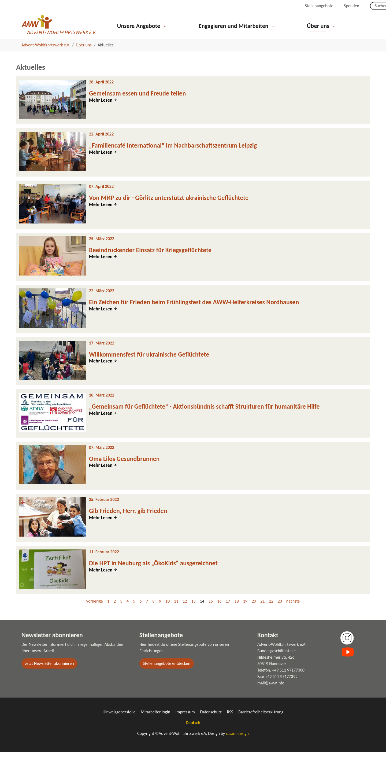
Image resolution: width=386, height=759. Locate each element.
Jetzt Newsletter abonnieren (49, 670)
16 (219, 607)
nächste (293, 607)
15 (211, 607)
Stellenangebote (319, 5)
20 (254, 607)
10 (167, 607)
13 (193, 607)
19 (245, 607)
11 (176, 607)
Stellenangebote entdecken (166, 670)
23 (280, 607)
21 (262, 607)
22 (271, 607)
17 (228, 607)
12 (185, 607)
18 (237, 607)
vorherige (94, 607)
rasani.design (237, 740)
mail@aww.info (270, 689)
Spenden (351, 5)
